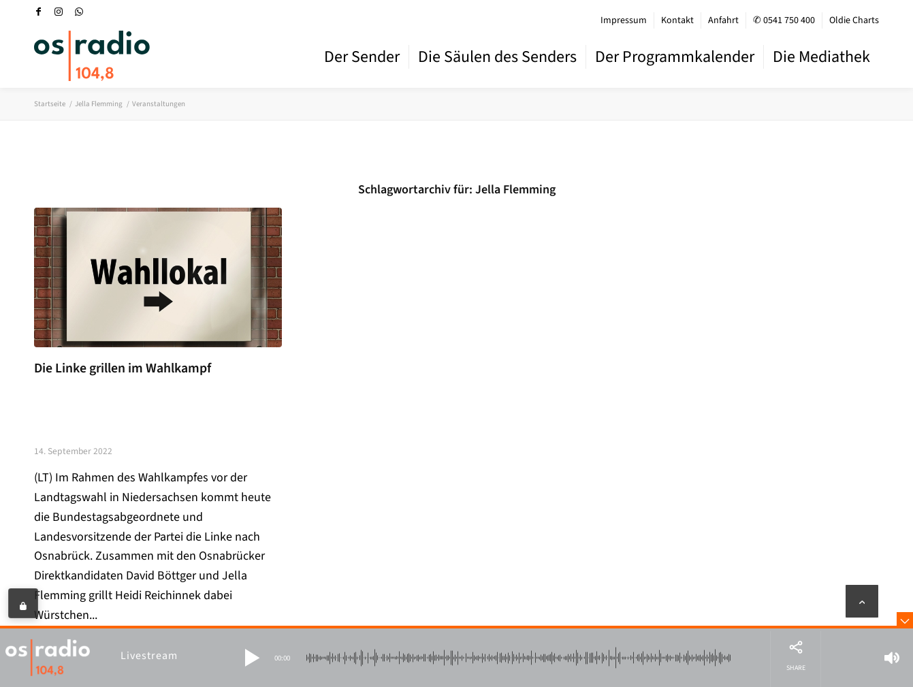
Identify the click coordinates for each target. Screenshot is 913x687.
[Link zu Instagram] (58, 11)
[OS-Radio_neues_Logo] (92, 56)
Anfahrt (723, 20)
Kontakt (677, 20)
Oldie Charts (854, 20)
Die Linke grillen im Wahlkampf (122, 368)
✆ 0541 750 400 (784, 20)
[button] (252, 657)
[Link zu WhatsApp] (79, 11)
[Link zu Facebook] (38, 11)
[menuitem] (624, 20)
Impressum (623, 20)
